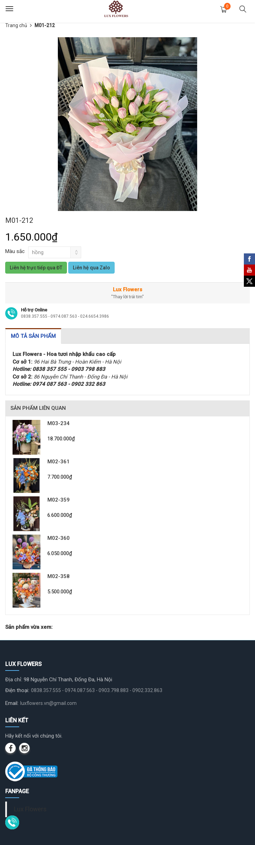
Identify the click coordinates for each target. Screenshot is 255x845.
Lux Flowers (30, 809)
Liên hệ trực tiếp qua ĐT (36, 267)
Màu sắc (15, 251)
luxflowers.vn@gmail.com (48, 703)
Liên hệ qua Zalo (91, 267)
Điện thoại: (17, 690)
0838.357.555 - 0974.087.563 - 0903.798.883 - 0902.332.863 (96, 690)
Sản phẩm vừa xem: (29, 627)
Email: (11, 703)
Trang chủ (16, 25)
